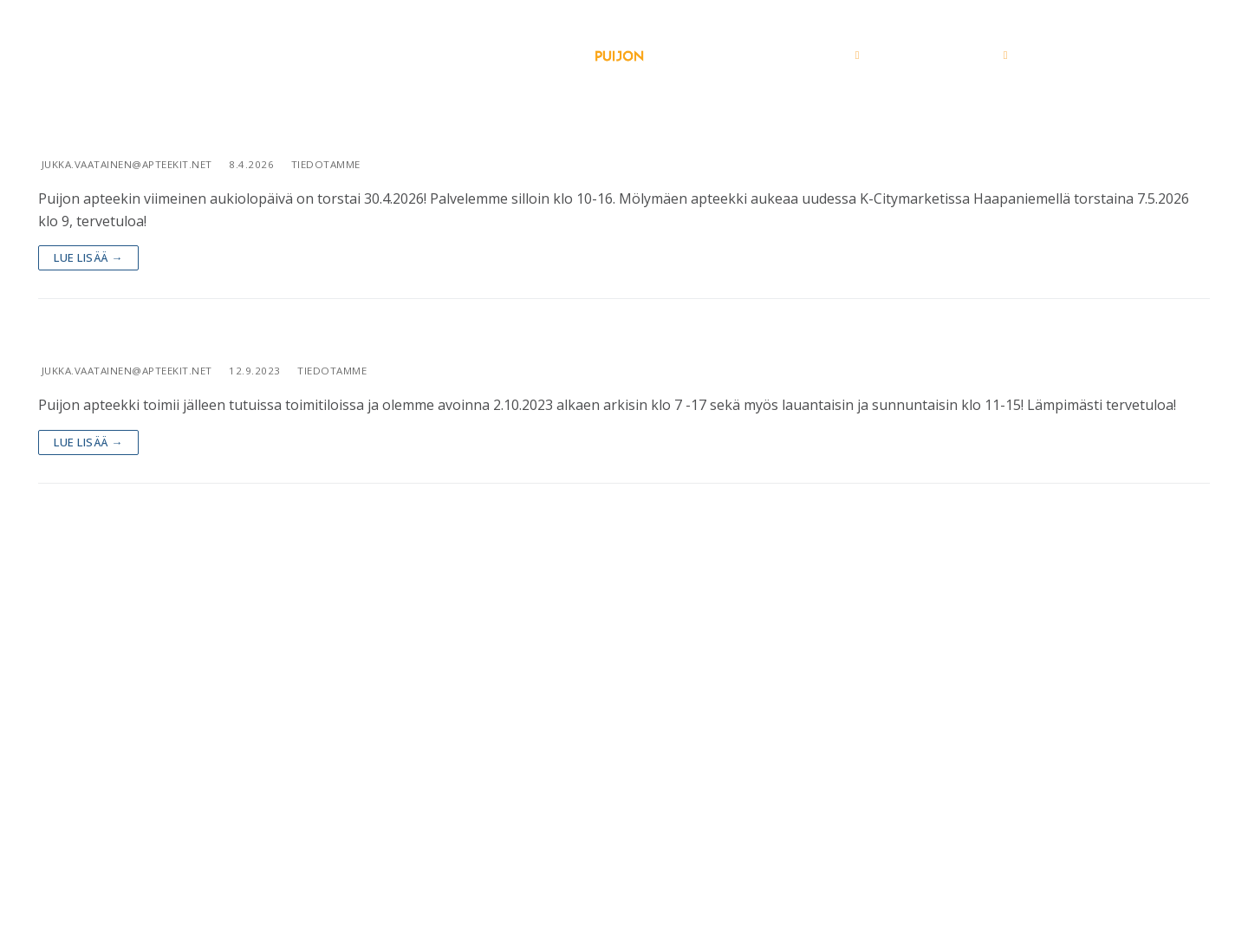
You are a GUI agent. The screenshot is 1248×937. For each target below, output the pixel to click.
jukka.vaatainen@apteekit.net (125, 164)
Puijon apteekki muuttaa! (171, 130)
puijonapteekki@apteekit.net (624, 854)
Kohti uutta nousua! (142, 337)
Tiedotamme (324, 164)
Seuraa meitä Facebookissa (624, 897)
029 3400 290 (640, 832)
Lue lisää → (88, 257)
